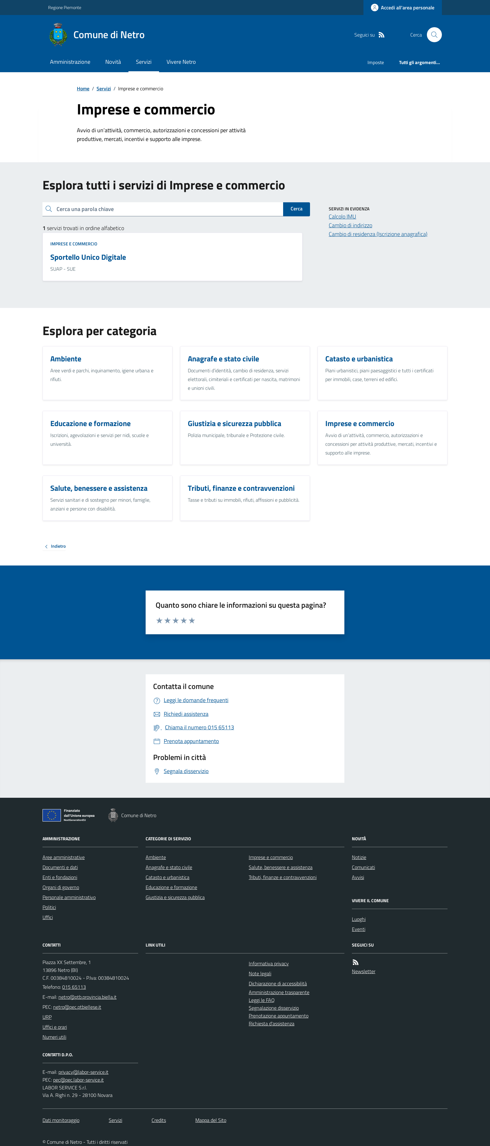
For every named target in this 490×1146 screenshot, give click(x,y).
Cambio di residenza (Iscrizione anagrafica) (378, 234)
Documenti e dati (60, 867)
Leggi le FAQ (262, 1000)
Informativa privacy (269, 963)
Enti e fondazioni (59, 877)
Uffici (47, 917)
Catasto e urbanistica (167, 877)
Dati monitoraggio (60, 1120)
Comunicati (363, 867)
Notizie (359, 857)
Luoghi (359, 919)
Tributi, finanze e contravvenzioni (283, 877)
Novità (113, 62)
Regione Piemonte (64, 7)
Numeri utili (54, 1037)
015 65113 (74, 987)
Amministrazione (70, 62)
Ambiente (156, 857)
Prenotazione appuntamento (278, 1015)
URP (47, 1017)
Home (83, 88)
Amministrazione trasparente (279, 992)
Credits (159, 1120)
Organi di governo (60, 887)
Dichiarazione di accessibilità (278, 983)
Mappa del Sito (210, 1120)
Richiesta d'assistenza (271, 1023)
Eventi (358, 929)
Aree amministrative (63, 857)
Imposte (376, 62)
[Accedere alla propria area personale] (402, 7)
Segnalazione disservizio (274, 1008)
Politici (49, 907)
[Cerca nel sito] (432, 34)
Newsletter (363, 971)
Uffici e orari (54, 1027)
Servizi (144, 62)
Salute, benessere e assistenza (280, 867)
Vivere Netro (181, 62)
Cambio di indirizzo (350, 225)
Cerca (296, 208)
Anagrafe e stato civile (169, 867)
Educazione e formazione (171, 887)
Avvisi (358, 877)
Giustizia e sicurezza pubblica (175, 897)
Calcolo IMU (342, 216)
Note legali (260, 973)
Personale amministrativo (69, 897)
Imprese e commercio (73, 243)
